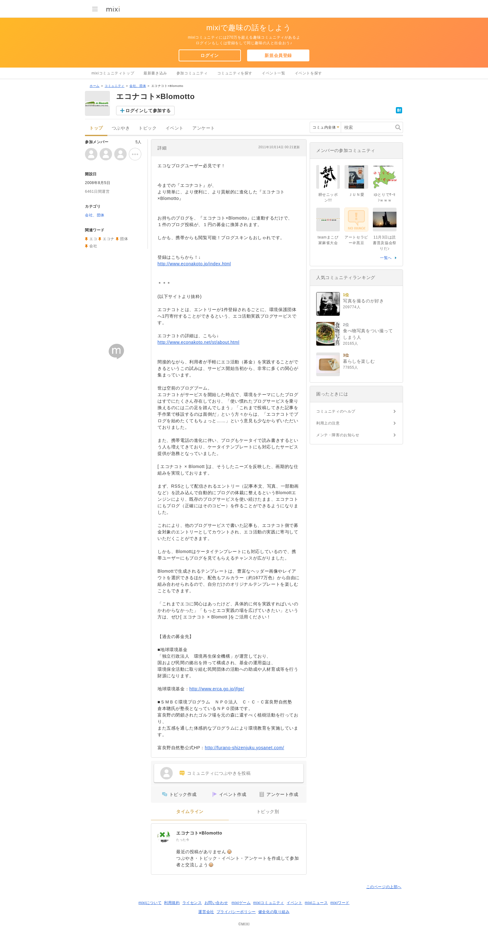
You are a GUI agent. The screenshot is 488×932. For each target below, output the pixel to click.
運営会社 (206, 912)
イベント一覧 (273, 73)
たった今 (182, 839)
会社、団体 (137, 86)
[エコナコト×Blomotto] (163, 836)
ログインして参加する (148, 110)
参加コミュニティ (192, 73)
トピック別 (267, 811)
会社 (93, 246)
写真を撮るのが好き (363, 300)
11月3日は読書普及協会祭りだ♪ (384, 243)
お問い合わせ (216, 903)
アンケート (203, 128)
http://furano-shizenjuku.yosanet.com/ (244, 747)
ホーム (95, 86)
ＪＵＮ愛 (356, 194)
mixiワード (340, 903)
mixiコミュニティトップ (113, 73)
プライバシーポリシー (236, 912)
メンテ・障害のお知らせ (337, 435)
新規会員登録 (278, 55)
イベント (175, 128)
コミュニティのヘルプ (335, 411)
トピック (147, 128)
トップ (96, 128)
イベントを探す (308, 73)
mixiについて (150, 903)
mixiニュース (316, 903)
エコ (93, 239)
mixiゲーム (241, 903)
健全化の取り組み (274, 912)
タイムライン (190, 811)
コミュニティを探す (234, 73)
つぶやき (121, 128)
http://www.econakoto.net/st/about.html (198, 342)
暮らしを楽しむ (359, 361)
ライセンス (192, 903)
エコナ (109, 239)
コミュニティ (114, 86)
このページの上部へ (383, 887)
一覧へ (386, 258)
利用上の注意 (328, 423)
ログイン (209, 55)
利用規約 (172, 903)
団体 (124, 239)
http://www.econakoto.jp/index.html (194, 263)
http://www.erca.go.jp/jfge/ (216, 688)
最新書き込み (155, 73)
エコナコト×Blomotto (199, 832)
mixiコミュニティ (268, 903)
